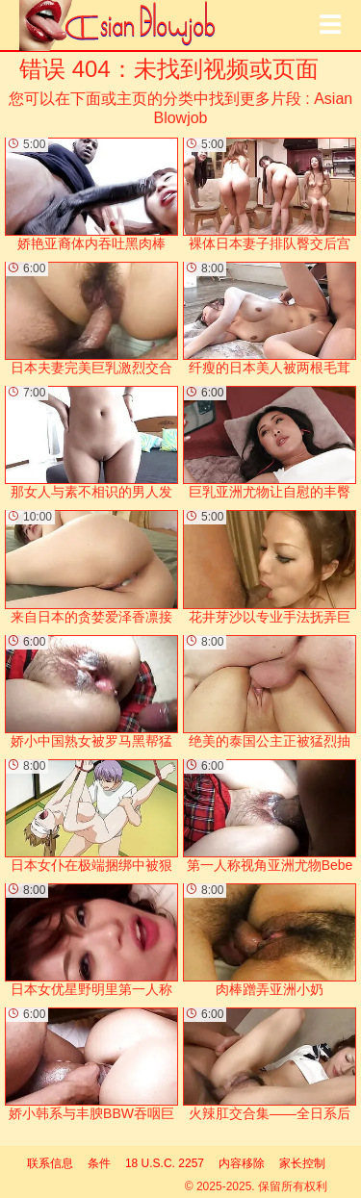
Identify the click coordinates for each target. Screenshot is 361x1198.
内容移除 (242, 1163)
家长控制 (302, 1163)
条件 (99, 1163)
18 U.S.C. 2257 (164, 1163)
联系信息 (50, 1163)
